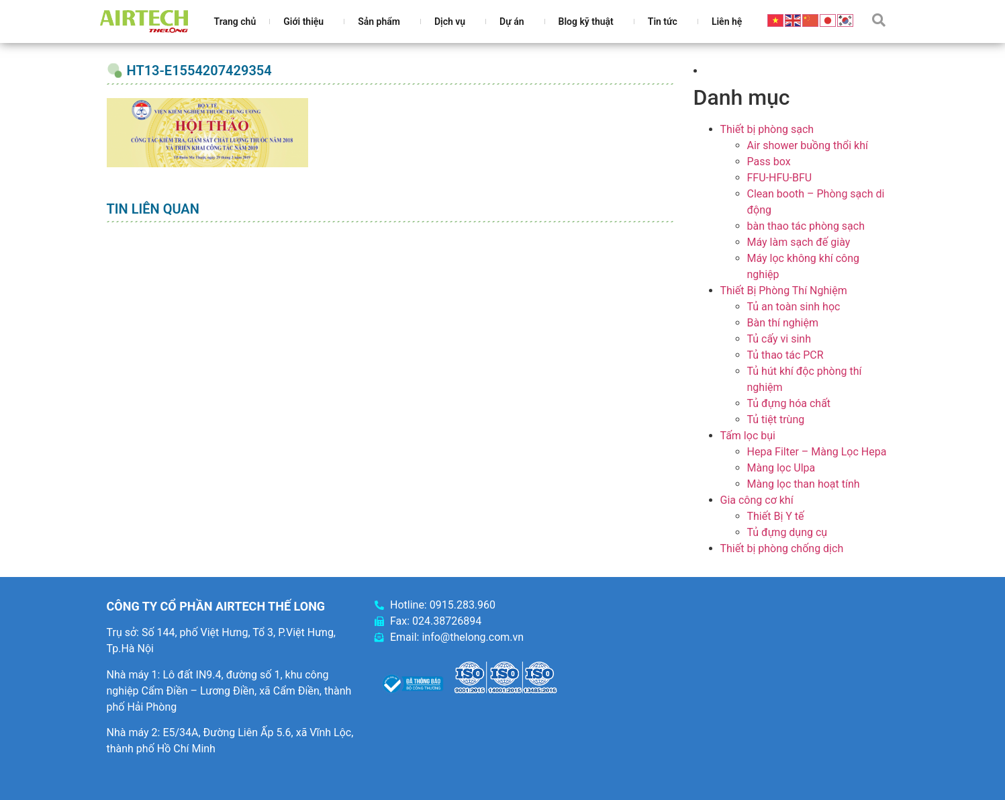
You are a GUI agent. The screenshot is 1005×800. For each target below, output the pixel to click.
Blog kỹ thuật (589, 21)
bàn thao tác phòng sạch (806, 226)
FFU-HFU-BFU (779, 177)
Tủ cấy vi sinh (779, 338)
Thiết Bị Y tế (775, 516)
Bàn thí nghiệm (783, 322)
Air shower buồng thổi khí (807, 145)
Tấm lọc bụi (747, 435)
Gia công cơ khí (757, 500)
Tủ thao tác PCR (785, 355)
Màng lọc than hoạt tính (803, 484)
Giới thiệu (306, 21)
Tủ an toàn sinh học (794, 306)
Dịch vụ (453, 21)
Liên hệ (727, 21)
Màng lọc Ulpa (781, 467)
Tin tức (666, 21)
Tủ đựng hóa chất (789, 403)
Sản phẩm (382, 21)
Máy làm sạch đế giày (799, 242)
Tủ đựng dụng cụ (787, 532)
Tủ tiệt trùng (776, 419)
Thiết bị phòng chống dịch (782, 548)
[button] (879, 20)
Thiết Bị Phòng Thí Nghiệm (783, 290)
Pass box (769, 161)
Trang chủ (235, 21)
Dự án (514, 21)
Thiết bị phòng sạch (767, 129)
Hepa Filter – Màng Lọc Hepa (817, 451)
